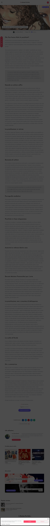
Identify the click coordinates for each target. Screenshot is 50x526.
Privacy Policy (8, 524)
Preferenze (42, 521)
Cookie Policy (3, 524)
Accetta (29, 521)
